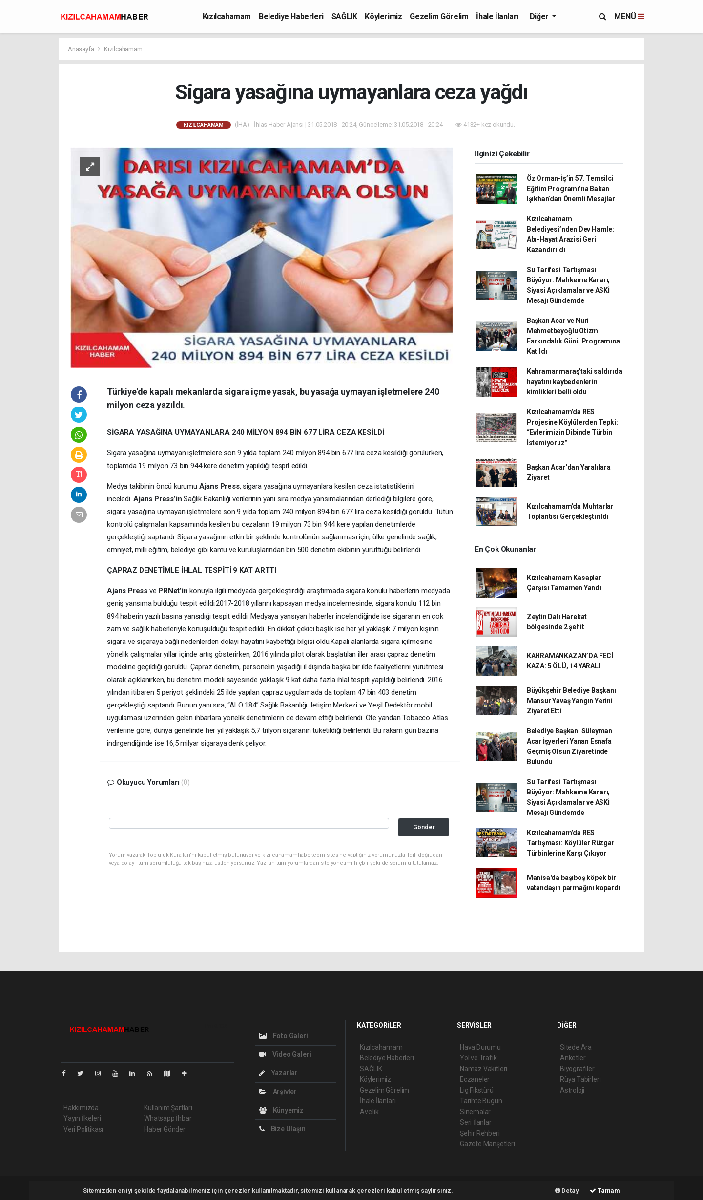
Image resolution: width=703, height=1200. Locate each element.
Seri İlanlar (476, 1122)
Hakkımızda (81, 1108)
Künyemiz (281, 1110)
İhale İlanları (497, 16)
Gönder (424, 827)
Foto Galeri (283, 1036)
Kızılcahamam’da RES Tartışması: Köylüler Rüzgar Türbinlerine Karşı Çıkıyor (571, 843)
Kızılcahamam (227, 16)
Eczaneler (475, 1079)
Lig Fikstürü (477, 1090)
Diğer (540, 16)
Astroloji (572, 1090)
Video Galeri (285, 1054)
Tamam (605, 1190)
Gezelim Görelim (439, 16)
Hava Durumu (480, 1047)
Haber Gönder (165, 1129)
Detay (567, 1190)
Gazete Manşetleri (487, 1144)
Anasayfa (81, 49)
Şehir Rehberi (480, 1133)
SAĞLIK (344, 16)
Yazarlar (278, 1073)
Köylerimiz (383, 16)
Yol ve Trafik (478, 1058)
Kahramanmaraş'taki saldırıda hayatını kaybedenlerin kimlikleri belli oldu (574, 381)
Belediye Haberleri (291, 16)
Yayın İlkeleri (82, 1118)
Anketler (572, 1058)
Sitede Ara (576, 1047)
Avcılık (369, 1111)
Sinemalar (475, 1111)
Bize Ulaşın (282, 1129)
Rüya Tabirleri (580, 1079)
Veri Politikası (83, 1129)
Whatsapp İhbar (167, 1118)
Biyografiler (577, 1068)
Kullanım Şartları (168, 1108)
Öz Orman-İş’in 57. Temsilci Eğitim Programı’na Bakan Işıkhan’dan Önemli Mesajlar (571, 188)
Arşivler (278, 1091)
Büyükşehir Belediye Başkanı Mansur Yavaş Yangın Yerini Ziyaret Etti (571, 700)
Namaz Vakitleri (483, 1068)
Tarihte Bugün (481, 1101)
